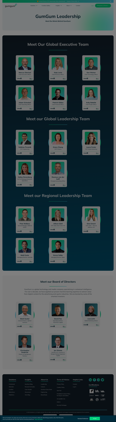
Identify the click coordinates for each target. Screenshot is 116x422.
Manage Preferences (83, 418)
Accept (95, 418)
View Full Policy (39, 419)
